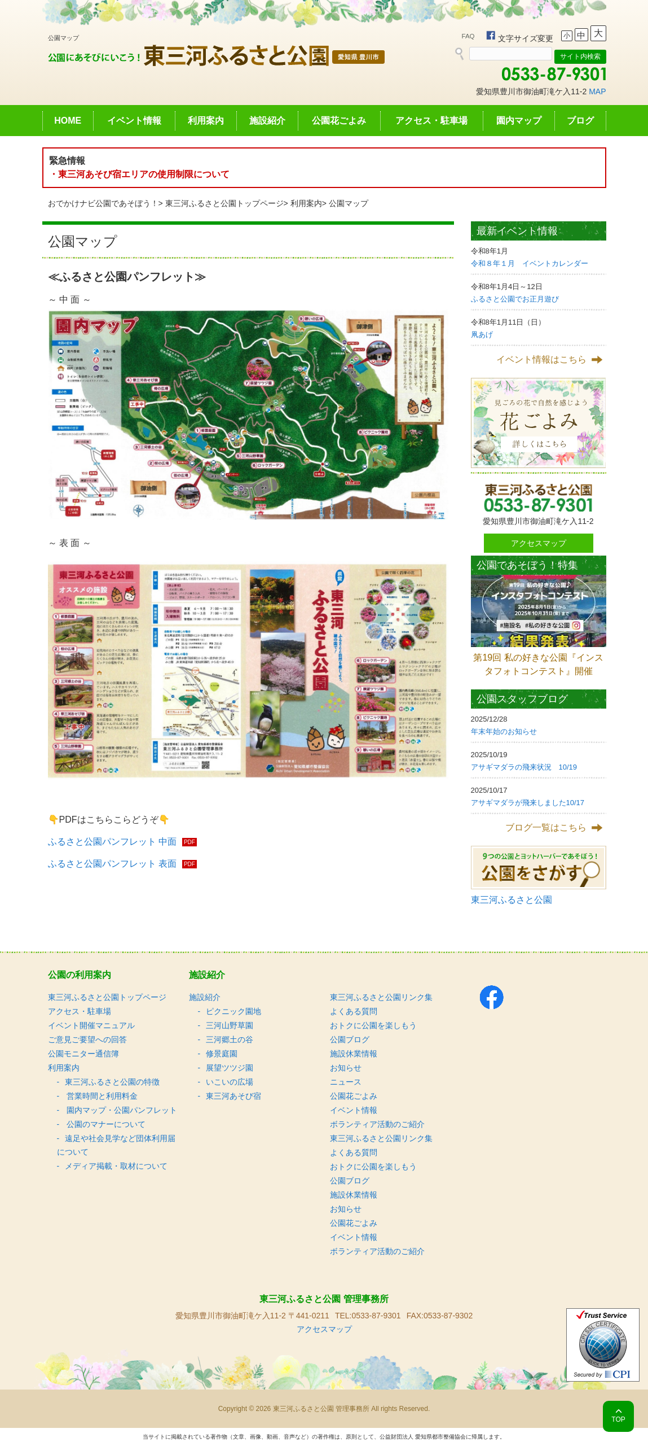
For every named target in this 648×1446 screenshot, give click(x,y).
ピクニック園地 (233, 1011)
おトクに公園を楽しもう (373, 1025)
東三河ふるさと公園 (511, 900)
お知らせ (346, 1067)
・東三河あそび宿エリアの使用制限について (139, 174)
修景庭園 (221, 1053)
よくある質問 (353, 1011)
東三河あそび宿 (233, 1095)
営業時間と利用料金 (101, 1095)
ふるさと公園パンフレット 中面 (112, 841)
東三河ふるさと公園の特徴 (112, 1081)
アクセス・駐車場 (431, 120)
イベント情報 (134, 120)
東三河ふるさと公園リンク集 (381, 997)
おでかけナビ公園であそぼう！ (103, 203)
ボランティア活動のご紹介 (377, 1124)
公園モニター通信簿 (83, 1053)
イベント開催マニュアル (91, 1025)
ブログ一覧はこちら (546, 827)
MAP (597, 91)
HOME (67, 120)
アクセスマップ (538, 543)
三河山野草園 (229, 1025)
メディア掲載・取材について (116, 1165)
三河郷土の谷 (229, 1039)
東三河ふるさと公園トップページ (224, 203)
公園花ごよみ (339, 120)
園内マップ (518, 120)
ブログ (580, 120)
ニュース (346, 1081)
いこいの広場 (229, 1081)
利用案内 (206, 120)
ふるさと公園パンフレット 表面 (112, 863)
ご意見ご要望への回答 (87, 1039)
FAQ (468, 36)
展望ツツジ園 (229, 1067)
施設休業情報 (353, 1053)
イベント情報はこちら (541, 359)
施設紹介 (267, 120)
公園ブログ (349, 1039)
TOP (618, 1419)
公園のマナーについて (105, 1124)
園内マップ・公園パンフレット (121, 1110)
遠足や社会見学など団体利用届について (116, 1145)
